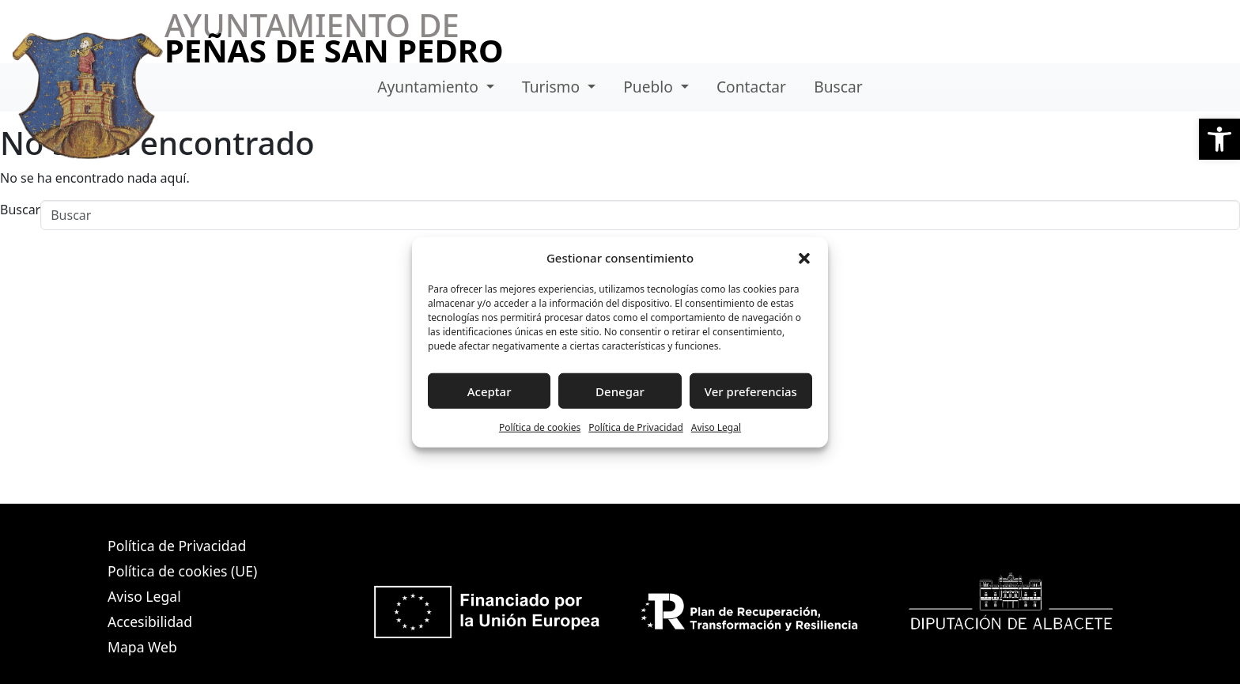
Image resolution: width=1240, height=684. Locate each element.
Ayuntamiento (429, 86)
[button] (1219, 139)
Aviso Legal (716, 427)
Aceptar (489, 391)
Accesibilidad (150, 621)
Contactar (751, 86)
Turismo (553, 86)
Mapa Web (142, 646)
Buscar (838, 86)
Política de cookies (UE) (182, 570)
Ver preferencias (751, 391)
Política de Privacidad (635, 427)
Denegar (620, 391)
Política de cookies (539, 427)
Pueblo (650, 86)
